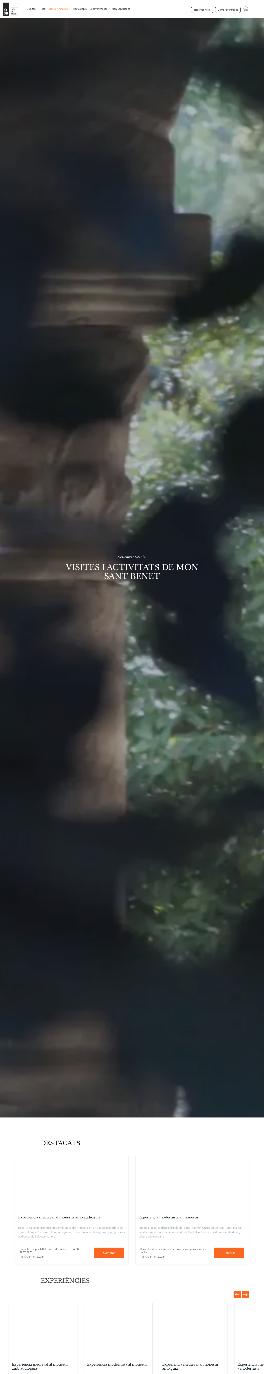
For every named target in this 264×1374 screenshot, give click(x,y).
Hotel (42, 8)
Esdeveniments (98, 8)
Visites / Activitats (59, 8)
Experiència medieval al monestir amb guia (190, 1366)
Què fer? (31, 8)
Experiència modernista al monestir (168, 1217)
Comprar (109, 1253)
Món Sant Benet (121, 8)
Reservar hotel (201, 9)
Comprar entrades (226, 9)
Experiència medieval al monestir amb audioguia (59, 1217)
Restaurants (80, 8)
